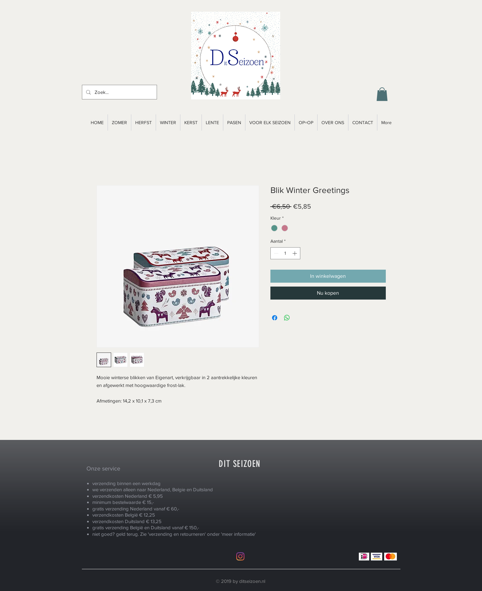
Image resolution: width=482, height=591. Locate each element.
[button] (382, 94)
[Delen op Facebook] (275, 318)
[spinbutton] (285, 253)
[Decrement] (275, 253)
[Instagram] (240, 556)
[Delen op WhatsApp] (287, 318)
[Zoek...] (119, 92)
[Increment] (295, 253)
